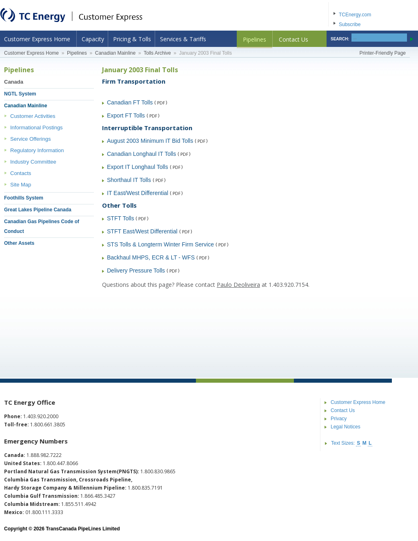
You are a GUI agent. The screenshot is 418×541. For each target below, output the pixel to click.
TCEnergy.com (355, 15)
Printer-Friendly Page (383, 53)
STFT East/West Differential (142, 231)
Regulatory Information (37, 150)
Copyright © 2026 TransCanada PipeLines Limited (62, 529)
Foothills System (23, 198)
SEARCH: (340, 39)
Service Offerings (30, 139)
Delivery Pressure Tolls (136, 270)
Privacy (339, 418)
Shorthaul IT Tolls (129, 180)
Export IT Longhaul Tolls (137, 167)
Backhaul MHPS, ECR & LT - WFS (151, 257)
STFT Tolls (120, 218)
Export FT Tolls (126, 115)
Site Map (20, 185)
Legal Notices (345, 427)
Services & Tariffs (183, 39)
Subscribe (349, 24)
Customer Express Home (37, 39)
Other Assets (19, 243)
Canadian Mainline (115, 53)
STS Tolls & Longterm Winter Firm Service (160, 244)
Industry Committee (33, 162)
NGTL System (20, 94)
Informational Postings (36, 127)
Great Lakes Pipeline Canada (37, 210)
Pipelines (254, 39)
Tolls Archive (157, 53)
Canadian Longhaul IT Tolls (141, 154)
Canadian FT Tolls (130, 102)
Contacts (20, 173)
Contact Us (293, 39)
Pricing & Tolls (132, 39)
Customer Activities (33, 116)
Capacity (93, 39)
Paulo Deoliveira (238, 284)
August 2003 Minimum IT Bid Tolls (150, 140)
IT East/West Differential (137, 193)
